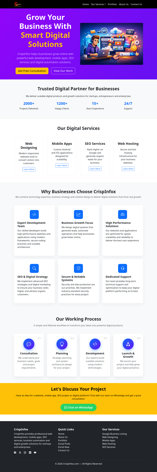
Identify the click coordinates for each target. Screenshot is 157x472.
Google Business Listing (114, 433)
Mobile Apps (108, 440)
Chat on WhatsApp (78, 407)
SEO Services (108, 447)
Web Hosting (108, 443)
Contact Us (136, 4)
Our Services (97, 4)
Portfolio (112, 4)
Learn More (29, 169)
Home (86, 4)
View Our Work (63, 71)
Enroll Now (63, 447)
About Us (124, 4)
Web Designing (110, 437)
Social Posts (64, 443)
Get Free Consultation (32, 71)
